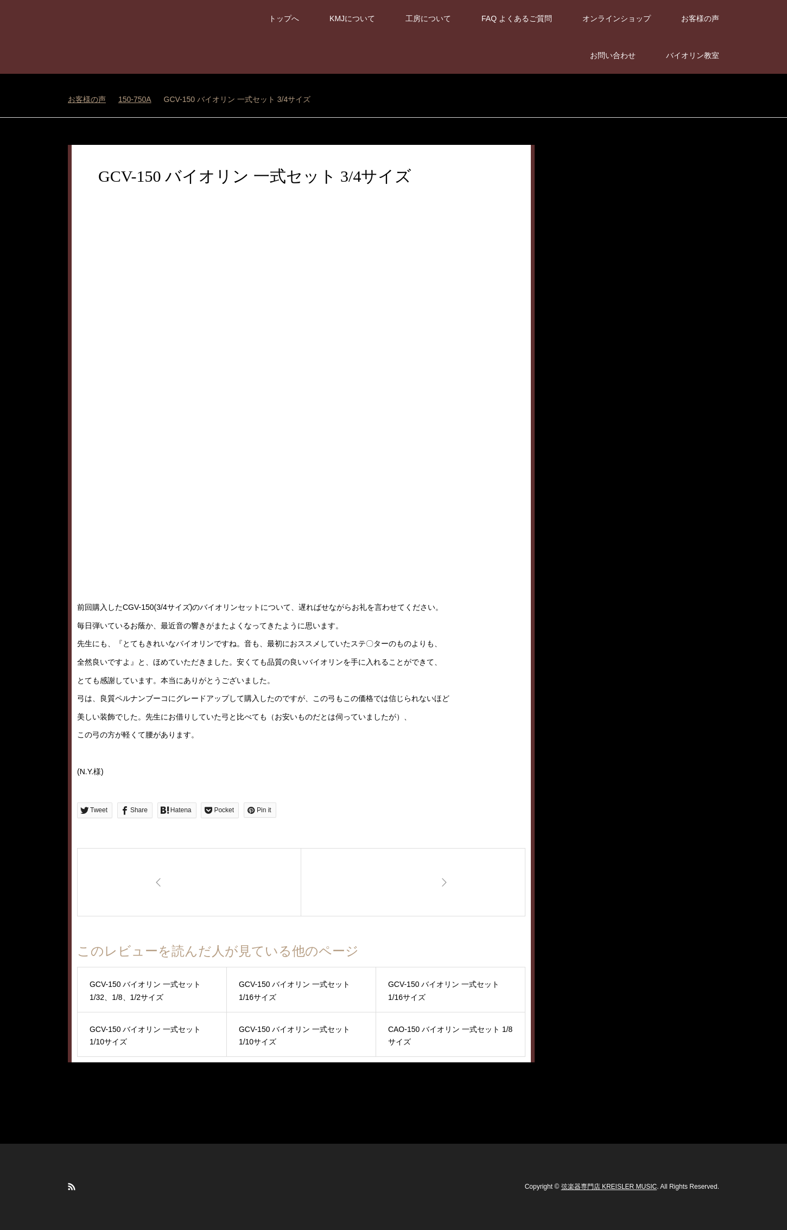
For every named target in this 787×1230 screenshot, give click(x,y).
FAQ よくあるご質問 (516, 18)
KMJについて (352, 18)
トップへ (284, 18)
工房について (428, 18)
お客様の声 (700, 18)
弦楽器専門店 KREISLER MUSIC (609, 1186)
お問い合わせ (613, 55)
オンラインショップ (616, 18)
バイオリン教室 (692, 55)
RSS (71, 1186)
